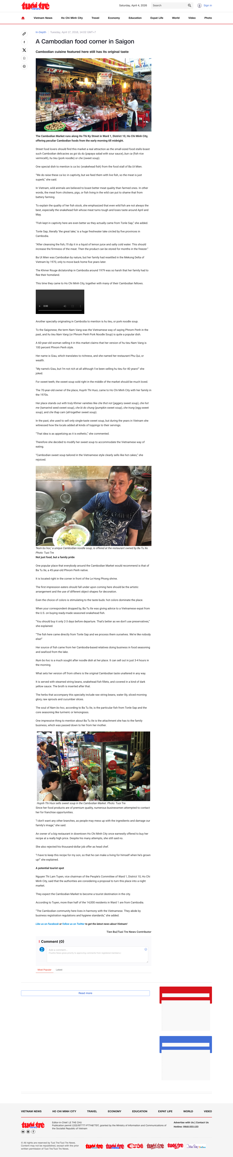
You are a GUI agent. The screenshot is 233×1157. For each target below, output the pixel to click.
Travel (95, 18)
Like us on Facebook (47, 923)
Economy (114, 18)
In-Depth (41, 32)
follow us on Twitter (73, 923)
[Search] (172, 5)
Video (192, 18)
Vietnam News (43, 18)
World (176, 18)
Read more (85, 993)
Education (135, 18)
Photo (208, 18)
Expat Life (156, 18)
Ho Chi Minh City (72, 18)
